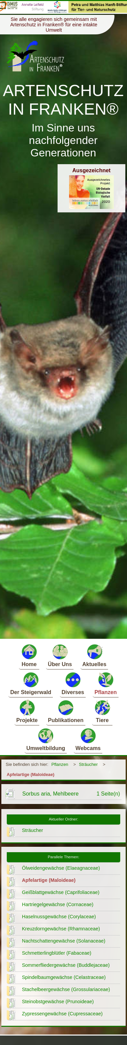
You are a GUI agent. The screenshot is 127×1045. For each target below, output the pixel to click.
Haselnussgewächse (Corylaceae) (59, 916)
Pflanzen (105, 683)
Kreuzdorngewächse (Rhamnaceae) (61, 928)
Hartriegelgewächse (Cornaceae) (57, 904)
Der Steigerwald (30, 683)
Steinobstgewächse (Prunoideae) (58, 1001)
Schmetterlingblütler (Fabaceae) (56, 953)
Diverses (73, 683)
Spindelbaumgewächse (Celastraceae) (64, 977)
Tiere (102, 711)
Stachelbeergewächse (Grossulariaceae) (66, 989)
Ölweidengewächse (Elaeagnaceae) (61, 868)
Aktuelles (94, 655)
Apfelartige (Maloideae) (31, 774)
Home (29, 655)
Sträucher (88, 764)
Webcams (88, 739)
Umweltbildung (45, 739)
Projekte (27, 711)
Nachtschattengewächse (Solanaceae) (63, 941)
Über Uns (60, 655)
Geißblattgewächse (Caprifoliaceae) (61, 892)
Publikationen (66, 711)
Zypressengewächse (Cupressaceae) (62, 1013)
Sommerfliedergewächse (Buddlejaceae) (66, 965)
